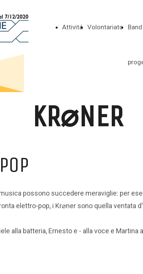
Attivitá (72, 27)
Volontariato (105, 27)
